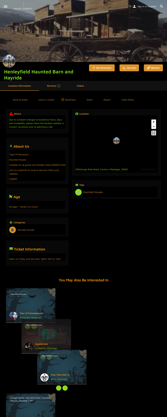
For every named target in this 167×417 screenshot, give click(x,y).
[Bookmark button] (34, 326)
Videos (80, 85)
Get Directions (148, 169)
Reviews (53, 85)
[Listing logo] (8, 61)
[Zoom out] (153, 126)
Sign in (140, 6)
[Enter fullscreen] (153, 133)
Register (152, 6)
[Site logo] (23, 6)
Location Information (19, 85)
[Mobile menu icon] (5, 6)
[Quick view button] (27, 326)
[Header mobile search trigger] (161, 6)
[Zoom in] (153, 121)
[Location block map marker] (116, 140)
